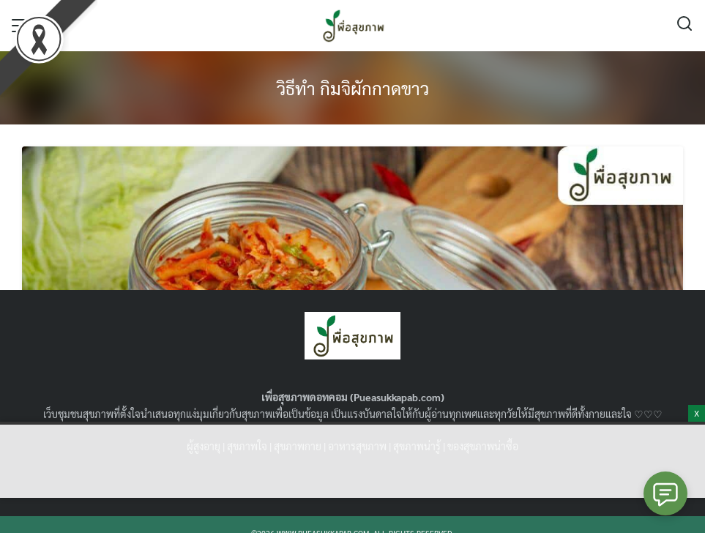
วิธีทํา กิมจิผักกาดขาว (353, 88)
